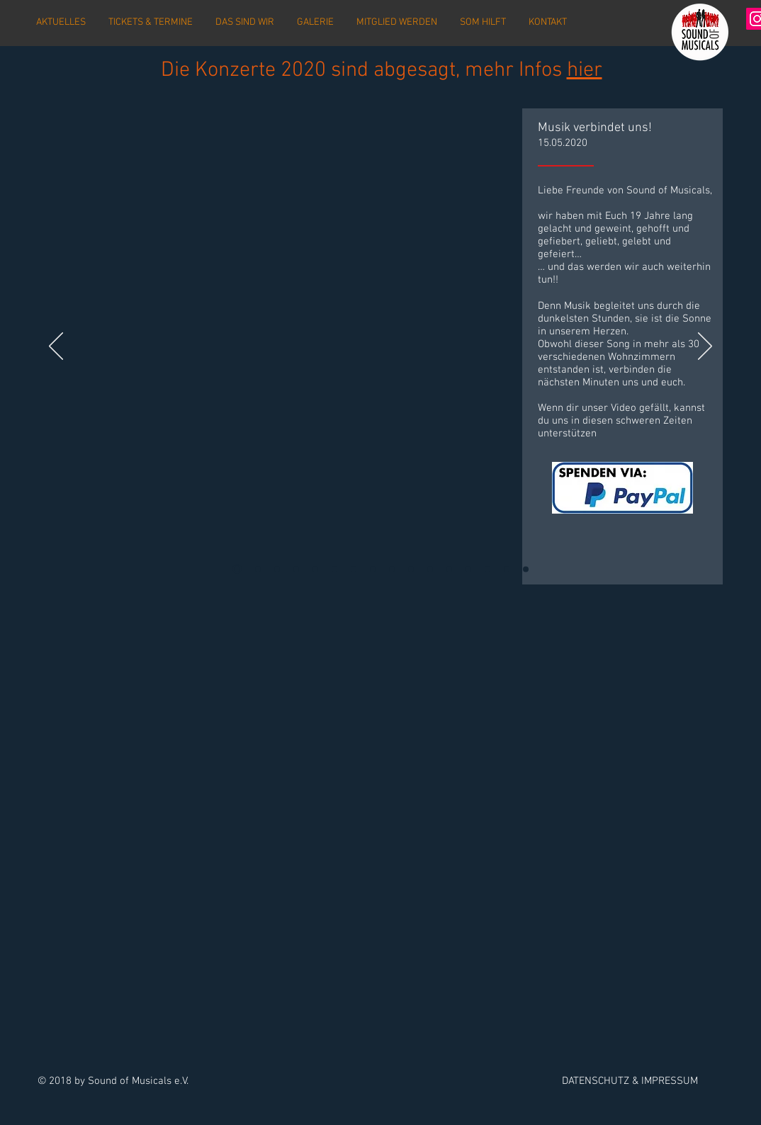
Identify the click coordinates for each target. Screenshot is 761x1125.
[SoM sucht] (334, 569)
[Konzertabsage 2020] (258, 569)
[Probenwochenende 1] (296, 569)
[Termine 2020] (315, 569)
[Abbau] (353, 569)
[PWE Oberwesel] (430, 569)
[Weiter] (705, 347)
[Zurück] (56, 347)
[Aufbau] (392, 569)
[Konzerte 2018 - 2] (506, 569)
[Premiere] (373, 569)
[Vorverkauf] (468, 569)
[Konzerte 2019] (487, 569)
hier (584, 70)
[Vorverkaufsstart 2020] (277, 569)
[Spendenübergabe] (411, 569)
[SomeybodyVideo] (237, 569)
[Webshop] (449, 569)
